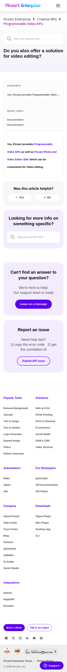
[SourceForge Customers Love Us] (17, 651)
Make (6, 478)
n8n (5, 491)
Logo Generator (12, 434)
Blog (6, 535)
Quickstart (42, 478)
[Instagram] (20, 638)
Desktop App (43, 529)
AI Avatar (8, 561)
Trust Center (10, 529)
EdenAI (7, 592)
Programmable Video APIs (23, 24)
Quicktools (9, 548)
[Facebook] (6, 638)
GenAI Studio (11, 568)
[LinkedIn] (27, 638)
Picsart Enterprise (17, 19)
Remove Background (15, 408)
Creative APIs (47, 19)
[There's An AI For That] (40, 651)
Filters (7, 447)
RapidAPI (8, 599)
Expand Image (11, 440)
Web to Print (43, 408)
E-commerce (43, 427)
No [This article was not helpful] (49, 197)
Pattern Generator (13, 453)
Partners (8, 542)
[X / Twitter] (13, 638)
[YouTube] (34, 638)
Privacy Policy (45, 661)
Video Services (44, 447)
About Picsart (11, 516)
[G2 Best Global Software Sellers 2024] (6, 651)
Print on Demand (45, 421)
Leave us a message (33, 304)
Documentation (15, 119)
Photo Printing (44, 414)
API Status (42, 491)
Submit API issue (33, 360)
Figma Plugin (43, 516)
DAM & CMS (43, 440)
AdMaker (8, 555)
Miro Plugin (42, 522)
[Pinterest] (41, 638)
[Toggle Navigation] (57, 6)
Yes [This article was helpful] (21, 197)
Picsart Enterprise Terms (17, 661)
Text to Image (11, 421)
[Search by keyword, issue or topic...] (37, 39)
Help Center (10, 522)
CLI (38, 535)
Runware (8, 605)
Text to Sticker (11, 427)
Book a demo (14, 627)
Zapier (7, 484)
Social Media (43, 434)
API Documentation (47, 484)
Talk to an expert (39, 627)
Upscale (8, 414)
